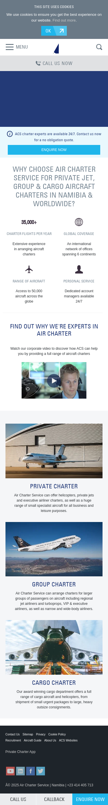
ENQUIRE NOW (90, 799)
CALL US (18, 799)
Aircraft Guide (32, 740)
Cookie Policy (57, 734)
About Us (50, 740)
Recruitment (13, 740)
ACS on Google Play (48, 757)
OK (49, 31)
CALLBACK (54, 799)
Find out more (63, 20)
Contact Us (12, 734)
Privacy (41, 734)
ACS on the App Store (19, 757)
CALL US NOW (54, 63)
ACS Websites (68, 740)
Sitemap (27, 734)
